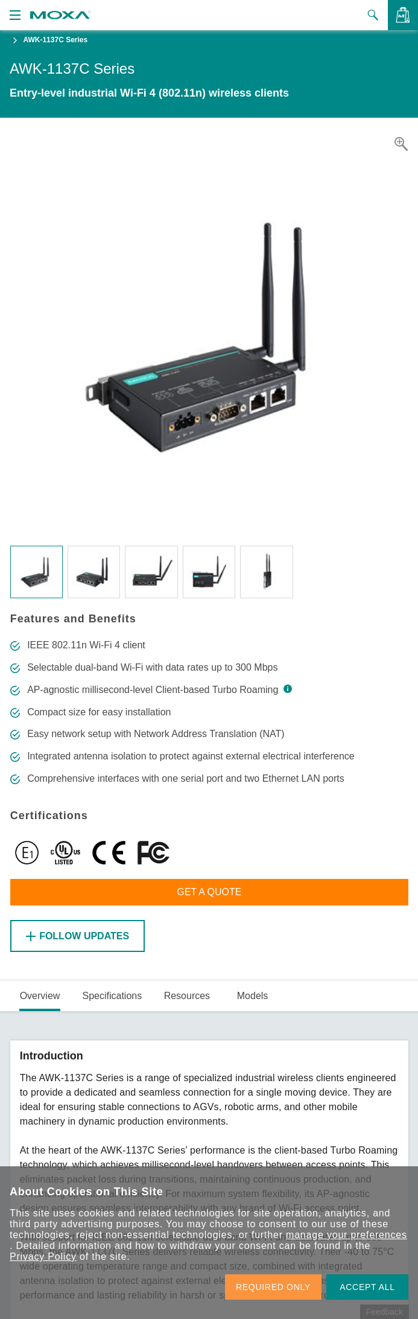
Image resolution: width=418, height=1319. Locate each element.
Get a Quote (209, 892)
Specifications (112, 996)
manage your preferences (346, 1235)
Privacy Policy (43, 1256)
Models (252, 996)
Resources (187, 996)
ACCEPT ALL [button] (367, 1287)
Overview (40, 996)
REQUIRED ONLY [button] (273, 1287)
